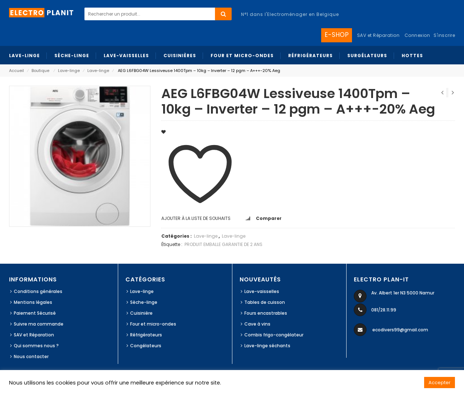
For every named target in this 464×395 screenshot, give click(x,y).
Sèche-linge (143, 302)
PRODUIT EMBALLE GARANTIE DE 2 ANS (223, 244)
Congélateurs (145, 346)
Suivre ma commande (38, 324)
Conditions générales (38, 291)
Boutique (40, 70)
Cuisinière (141, 313)
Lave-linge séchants (267, 346)
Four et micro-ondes (153, 324)
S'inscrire (444, 35)
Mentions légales (33, 302)
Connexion (417, 35)
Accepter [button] (439, 382)
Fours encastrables (265, 313)
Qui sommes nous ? (36, 346)
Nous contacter (31, 356)
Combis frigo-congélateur (273, 335)
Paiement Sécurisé (35, 313)
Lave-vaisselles (261, 291)
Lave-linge (69, 70)
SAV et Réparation (34, 335)
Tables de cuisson (264, 302)
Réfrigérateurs (146, 335)
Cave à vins (257, 324)
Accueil (16, 70)
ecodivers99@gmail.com (400, 330)
